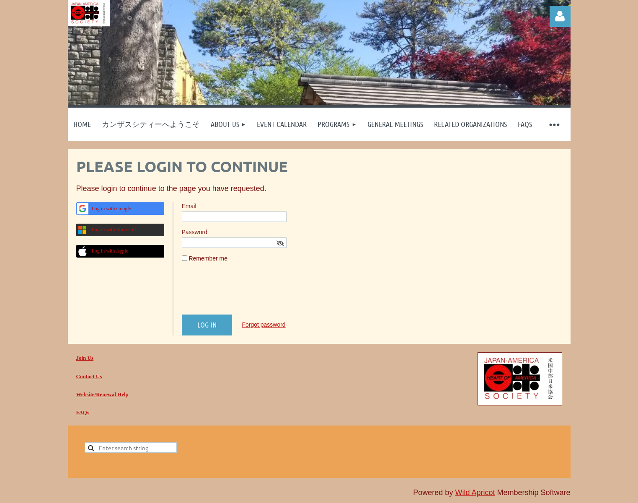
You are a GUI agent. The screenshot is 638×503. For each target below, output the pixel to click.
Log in (560, 16)
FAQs (83, 412)
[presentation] (245, 292)
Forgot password (263, 324)
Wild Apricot (475, 492)
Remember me (208, 258)
